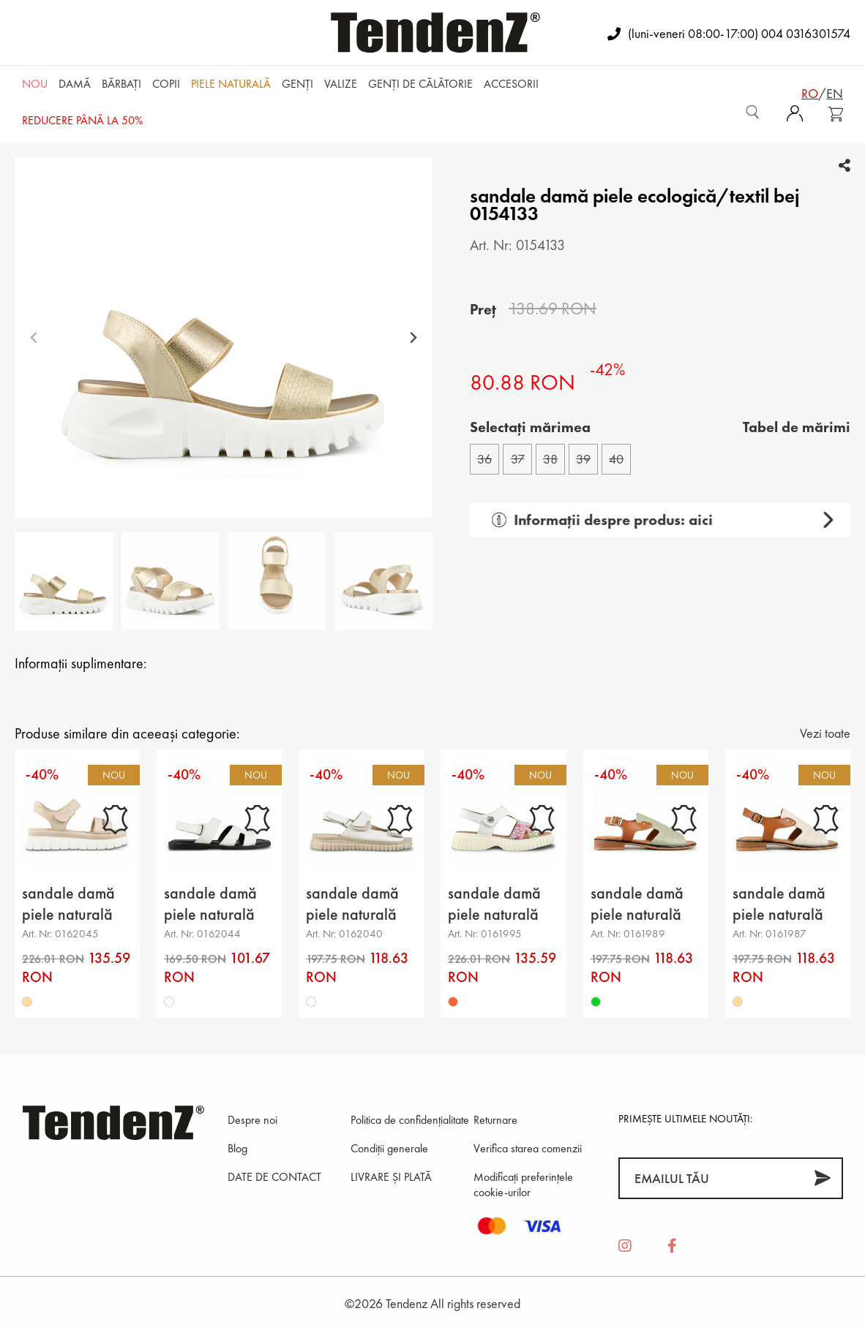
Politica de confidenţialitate (410, 1119)
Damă (75, 83)
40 (616, 458)
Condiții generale (389, 1148)
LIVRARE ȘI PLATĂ (391, 1176)
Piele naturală (231, 83)
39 (583, 458)
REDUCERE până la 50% (82, 120)
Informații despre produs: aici (595, 519)
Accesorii (511, 83)
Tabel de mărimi (796, 427)
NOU (35, 83)
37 (518, 458)
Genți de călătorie (420, 83)
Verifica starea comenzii (527, 1148)
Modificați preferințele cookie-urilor (523, 1184)
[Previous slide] (34, 337)
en (834, 93)
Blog (237, 1148)
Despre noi (252, 1119)
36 (484, 458)
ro (809, 93)
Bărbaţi (121, 83)
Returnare (495, 1119)
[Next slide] (413, 337)
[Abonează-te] (822, 1178)
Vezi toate (825, 733)
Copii (166, 83)
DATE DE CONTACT (274, 1176)
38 (550, 458)
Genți (297, 83)
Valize (340, 83)
